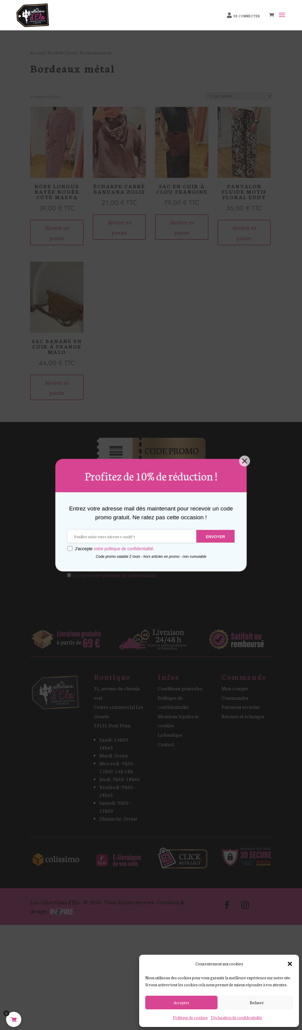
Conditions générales (180, 688)
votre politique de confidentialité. (124, 575)
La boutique (170, 734)
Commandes (234, 697)
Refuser (257, 1002)
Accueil (37, 52)
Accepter (181, 1002)
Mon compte (234, 688)
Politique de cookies (190, 1017)
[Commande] (239, 96)
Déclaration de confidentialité (236, 1017)
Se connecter (246, 16)
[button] (290, 964)
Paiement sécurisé (240, 706)
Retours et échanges (242, 715)
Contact (166, 743)
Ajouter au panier (57, 232)
